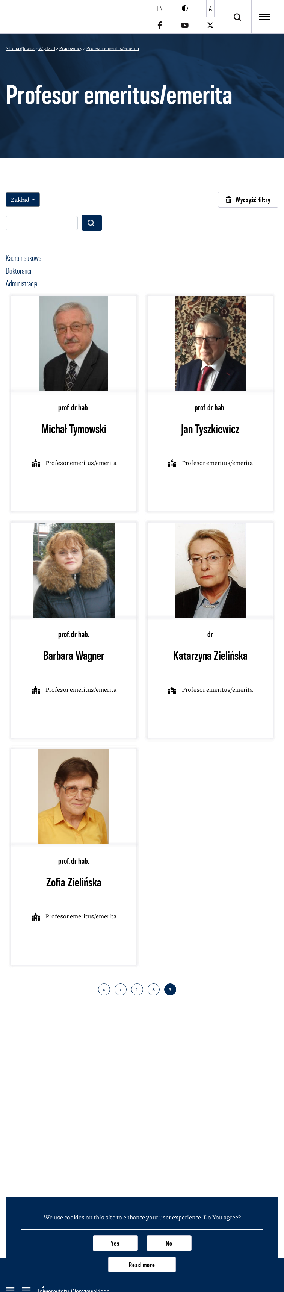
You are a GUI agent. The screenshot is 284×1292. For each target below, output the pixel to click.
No (169, 1243)
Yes (115, 1243)
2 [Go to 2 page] (153, 989)
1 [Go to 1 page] (137, 989)
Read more (142, 1265)
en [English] (160, 8)
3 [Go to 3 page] (170, 989)
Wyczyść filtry (248, 200)
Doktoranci (18, 271)
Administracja (21, 283)
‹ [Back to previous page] (120, 989)
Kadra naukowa (23, 258)
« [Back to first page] (104, 989)
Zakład (20, 199)
